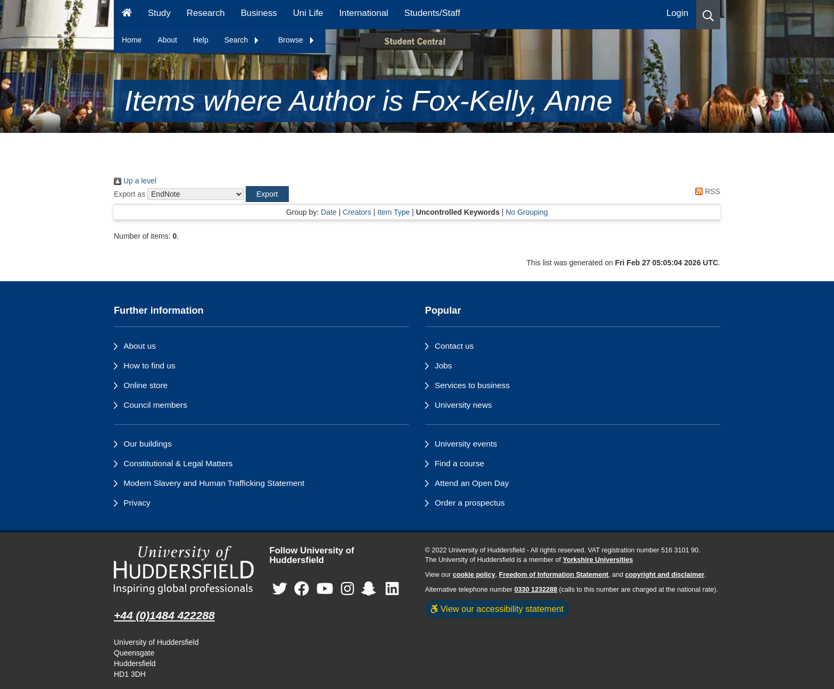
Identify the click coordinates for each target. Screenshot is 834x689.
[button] (708, 14)
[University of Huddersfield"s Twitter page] (279, 589)
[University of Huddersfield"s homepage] (184, 570)
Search (242, 40)
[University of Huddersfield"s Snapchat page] (370, 589)
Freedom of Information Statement (553, 574)
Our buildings (147, 443)
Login (677, 13)
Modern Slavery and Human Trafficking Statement (213, 483)
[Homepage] (127, 14)
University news (463, 404)
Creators (357, 212)
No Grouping (527, 212)
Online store (145, 385)
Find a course (459, 463)
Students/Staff (432, 13)
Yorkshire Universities (598, 560)
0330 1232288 (535, 589)
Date (329, 212)
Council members (155, 404)
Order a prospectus (470, 502)
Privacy (136, 502)
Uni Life (308, 13)
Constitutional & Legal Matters (177, 463)
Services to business (472, 385)
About (167, 40)
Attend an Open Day (471, 483)
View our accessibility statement (497, 609)
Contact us (454, 345)
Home (131, 40)
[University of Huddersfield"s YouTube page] (324, 589)
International (363, 13)
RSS (705, 191)
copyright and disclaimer (664, 574)
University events (466, 443)
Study (159, 13)
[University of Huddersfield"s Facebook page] (301, 589)
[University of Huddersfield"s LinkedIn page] (392, 589)
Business (259, 13)
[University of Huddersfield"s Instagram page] (347, 589)
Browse (296, 40)
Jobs (443, 365)
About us (139, 345)
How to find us (149, 365)
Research (206, 13)
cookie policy (474, 574)
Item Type (393, 212)
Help (200, 40)
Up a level (135, 181)
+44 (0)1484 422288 (164, 615)
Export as (129, 194)
